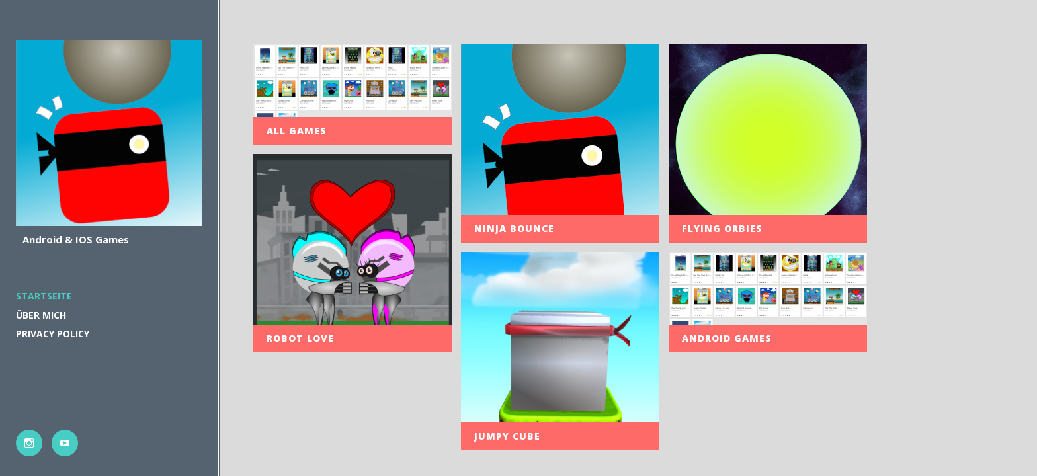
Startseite (44, 296)
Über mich (41, 315)
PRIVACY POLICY (52, 333)
